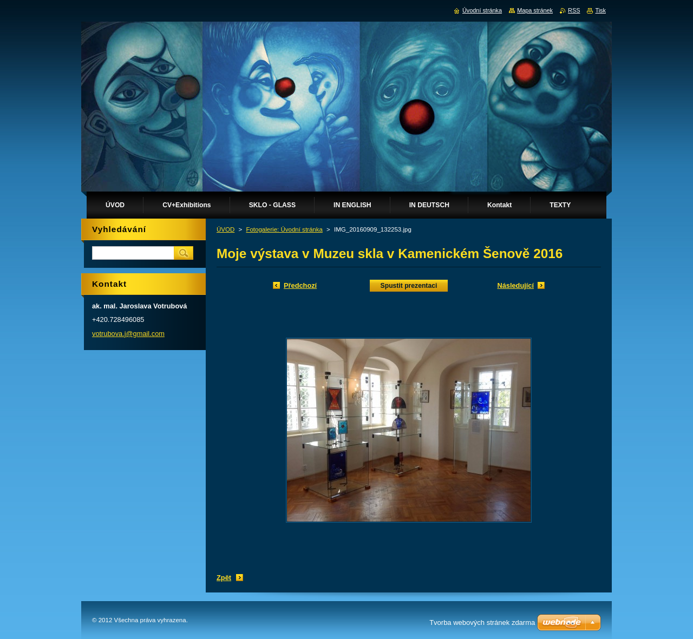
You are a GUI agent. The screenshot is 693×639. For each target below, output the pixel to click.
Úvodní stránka (482, 10)
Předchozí (300, 285)
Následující (515, 285)
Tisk (600, 10)
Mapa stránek (535, 10)
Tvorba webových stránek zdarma (482, 622)
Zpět (224, 578)
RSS (574, 10)
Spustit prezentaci (409, 285)
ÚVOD (225, 229)
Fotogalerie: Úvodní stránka (284, 229)
